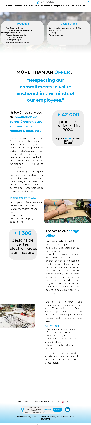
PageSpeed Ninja (50, 424)
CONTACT (57, 410)
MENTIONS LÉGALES (23, 417)
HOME (20, 402)
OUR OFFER (28, 402)
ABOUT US (55, 402)
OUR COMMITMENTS (42, 402)
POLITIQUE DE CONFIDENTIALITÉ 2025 (43, 417)
